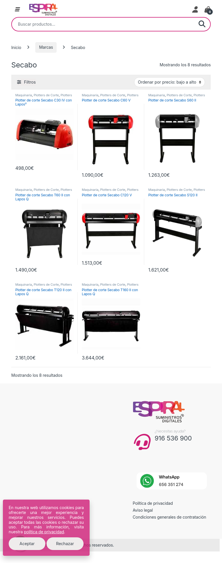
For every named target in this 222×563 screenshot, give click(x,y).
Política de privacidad (153, 503)
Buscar (202, 24)
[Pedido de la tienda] (169, 82)
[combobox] (103, 24)
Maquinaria (23, 95)
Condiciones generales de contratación (169, 517)
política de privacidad (44, 531)
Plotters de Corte (46, 95)
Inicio (16, 47)
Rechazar (65, 543)
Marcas (46, 47)
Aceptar (27, 543)
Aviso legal (143, 510)
